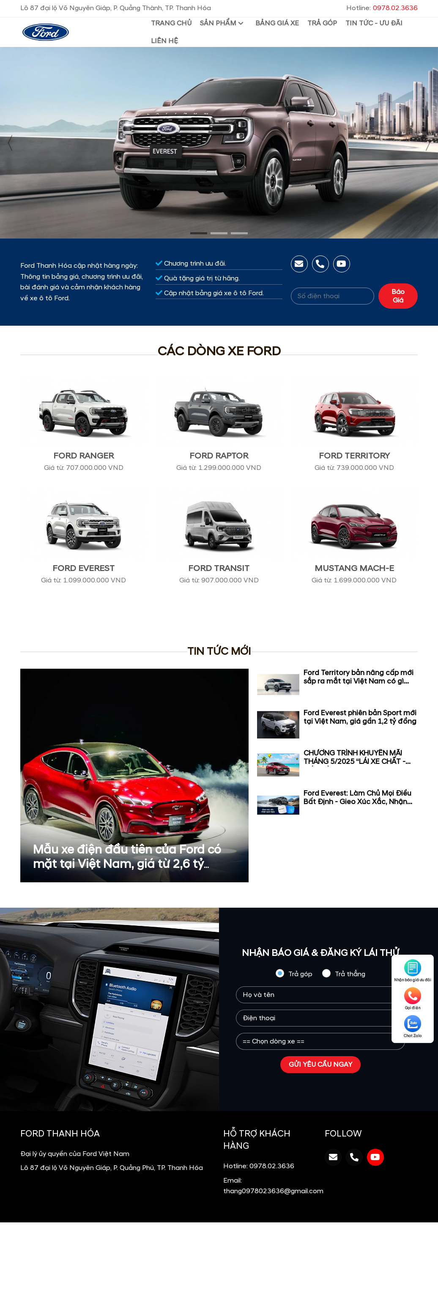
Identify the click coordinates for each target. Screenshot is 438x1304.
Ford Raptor (218, 456)
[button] (199, 233)
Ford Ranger (83, 456)
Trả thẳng (344, 973)
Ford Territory (354, 456)
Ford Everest (83, 568)
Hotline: (382, 8)
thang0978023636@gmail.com (273, 1191)
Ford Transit (218, 568)
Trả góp (294, 973)
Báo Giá (398, 296)
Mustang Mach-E (354, 568)
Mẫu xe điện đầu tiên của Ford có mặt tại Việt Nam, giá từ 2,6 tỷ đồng (127, 864)
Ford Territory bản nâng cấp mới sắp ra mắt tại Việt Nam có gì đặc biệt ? (358, 681)
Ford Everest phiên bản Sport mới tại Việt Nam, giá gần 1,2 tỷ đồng (360, 717)
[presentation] (10, 143)
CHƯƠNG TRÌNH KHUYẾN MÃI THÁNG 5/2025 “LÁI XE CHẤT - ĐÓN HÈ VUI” (354, 762)
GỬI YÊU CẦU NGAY (320, 1064)
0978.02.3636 (271, 1166)
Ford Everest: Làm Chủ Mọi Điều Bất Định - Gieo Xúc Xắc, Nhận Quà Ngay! (357, 802)
